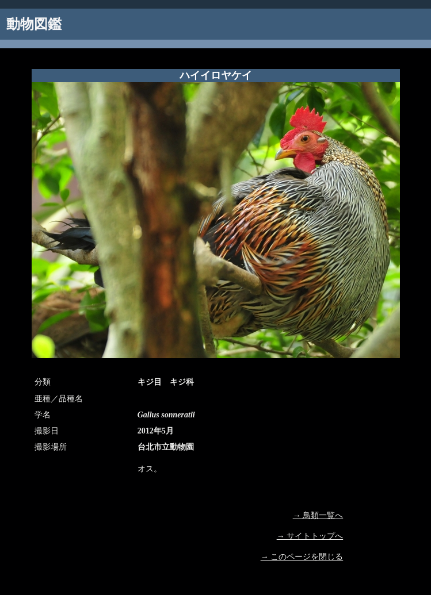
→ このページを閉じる (302, 556)
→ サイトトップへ (310, 536)
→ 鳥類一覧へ (318, 515)
